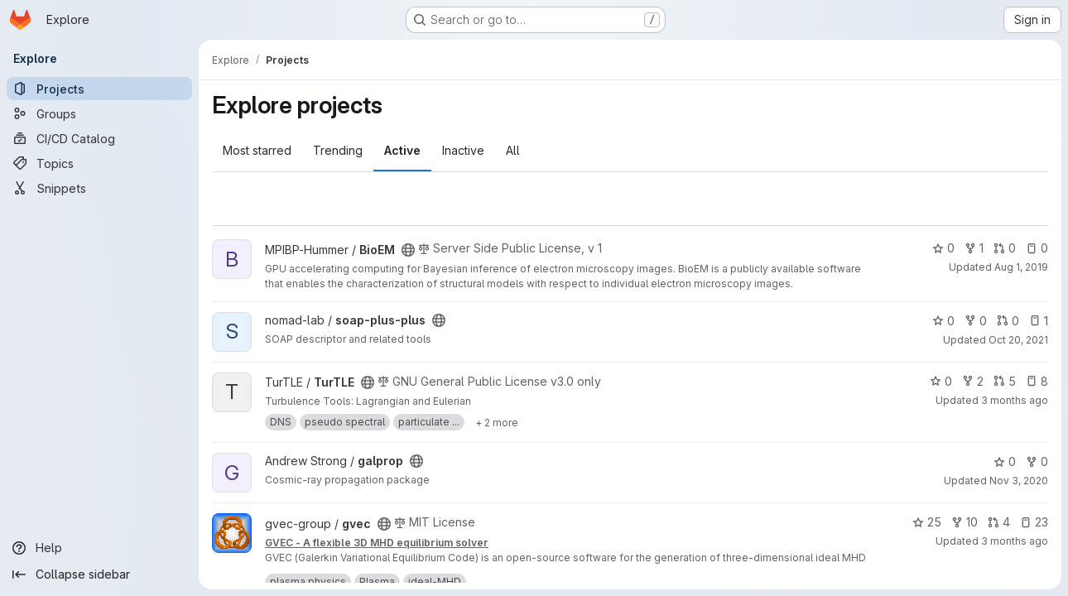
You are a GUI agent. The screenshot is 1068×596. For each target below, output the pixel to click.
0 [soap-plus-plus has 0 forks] (976, 321)
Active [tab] (402, 150)
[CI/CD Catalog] (99, 138)
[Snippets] (99, 187)
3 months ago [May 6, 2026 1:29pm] (1014, 541)
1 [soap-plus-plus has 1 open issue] (1038, 321)
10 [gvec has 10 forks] (964, 522)
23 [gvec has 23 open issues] (1034, 522)
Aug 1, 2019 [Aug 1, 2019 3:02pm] (1021, 267)
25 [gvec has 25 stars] (926, 522)
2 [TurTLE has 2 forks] (973, 381)
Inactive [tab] (463, 150)
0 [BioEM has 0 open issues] (1037, 248)
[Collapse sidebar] (99, 574)
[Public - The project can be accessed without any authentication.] (408, 250)
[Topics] (99, 163)
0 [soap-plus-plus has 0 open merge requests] (1008, 321)
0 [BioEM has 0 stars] (943, 248)
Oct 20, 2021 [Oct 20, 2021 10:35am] (1018, 340)
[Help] (99, 548)
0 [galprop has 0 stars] (1004, 461)
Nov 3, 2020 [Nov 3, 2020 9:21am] (1018, 480)
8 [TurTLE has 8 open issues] (1037, 381)
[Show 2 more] (497, 422)
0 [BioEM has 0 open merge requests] (1004, 248)
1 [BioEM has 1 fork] (974, 248)
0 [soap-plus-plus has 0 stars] (943, 321)
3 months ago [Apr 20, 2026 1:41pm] (1014, 400)
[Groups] (99, 113)
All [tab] (513, 150)
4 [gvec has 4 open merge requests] (999, 522)
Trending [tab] (338, 150)
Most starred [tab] (257, 150)
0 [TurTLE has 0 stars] (941, 381)
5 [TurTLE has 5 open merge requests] (1004, 381)
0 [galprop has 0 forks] (1037, 461)
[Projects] (99, 88)
